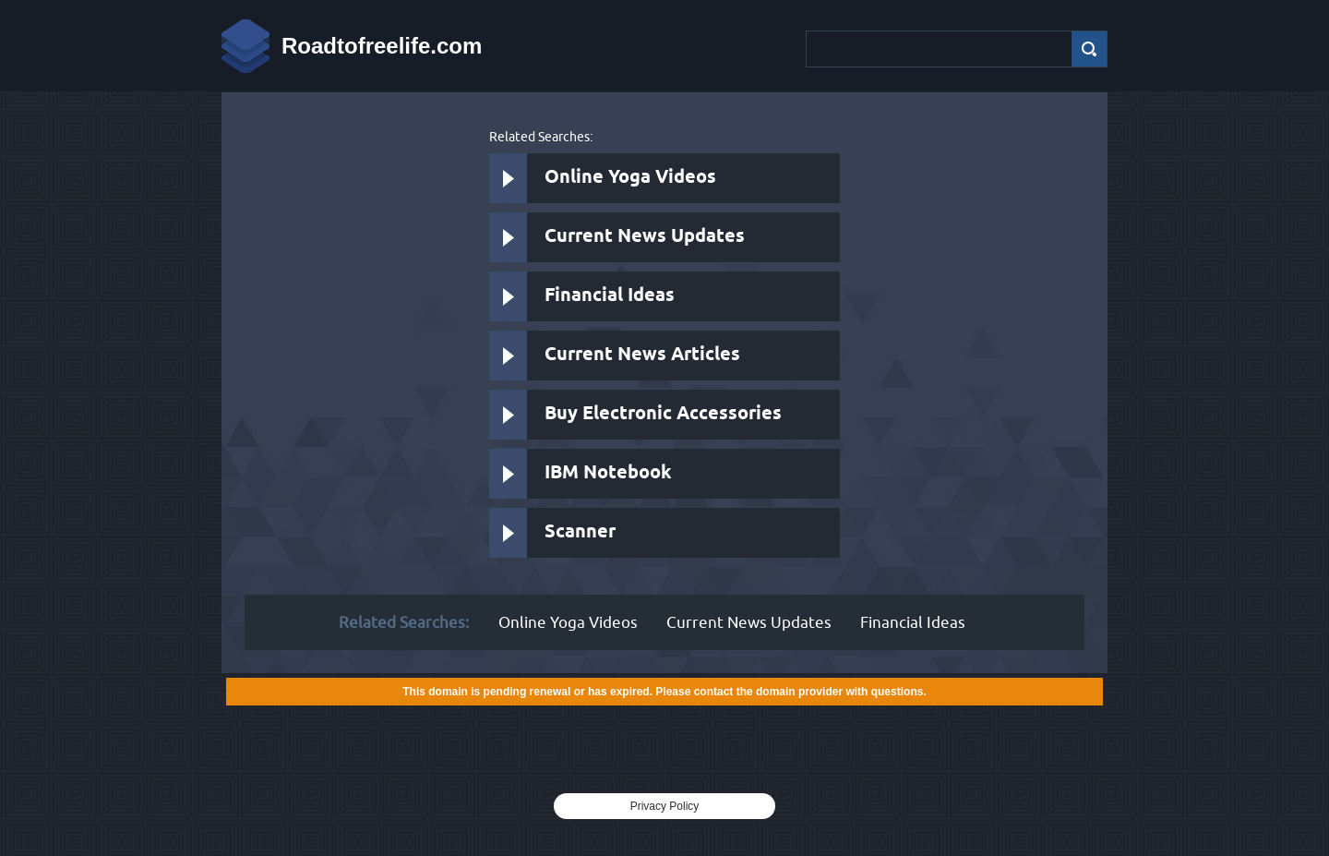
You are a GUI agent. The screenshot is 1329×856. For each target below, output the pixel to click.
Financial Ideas (610, 295)
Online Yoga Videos (630, 177)
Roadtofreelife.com (381, 45)
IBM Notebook (608, 473)
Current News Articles (642, 355)
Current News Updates (645, 236)
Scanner (580, 532)
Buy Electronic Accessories (663, 414)
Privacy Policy (665, 806)
